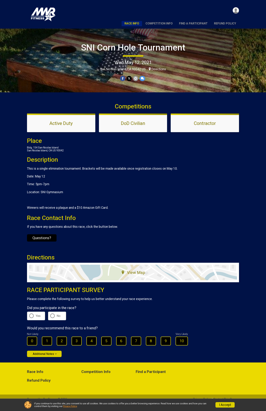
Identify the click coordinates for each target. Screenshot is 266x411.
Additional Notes (43, 358)
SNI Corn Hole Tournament (133, 47)
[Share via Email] (135, 78)
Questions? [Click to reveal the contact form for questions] (41, 243)
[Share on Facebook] (122, 78)
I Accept (225, 405)
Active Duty (61, 128)
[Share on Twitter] (129, 78)
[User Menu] (235, 10)
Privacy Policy (70, 406)
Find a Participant (193, 23)
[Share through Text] (142, 78)
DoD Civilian (133, 128)
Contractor (205, 128)
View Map (133, 277)
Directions (158, 69)
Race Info (131, 23)
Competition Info (159, 23)
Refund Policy (225, 23)
